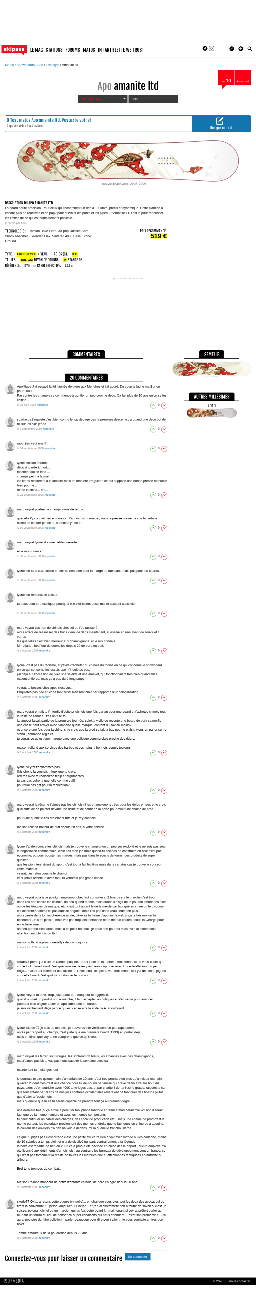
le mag (36, 50)
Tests (134, 99)
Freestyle (53, 65)
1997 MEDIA (15, 1281)
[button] (241, 48)
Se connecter (137, 1257)
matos (89, 50)
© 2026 (218, 1281)
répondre (42, 404)
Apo (40, 65)
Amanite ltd (70, 65)
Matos (10, 65)
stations (54, 50)
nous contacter (239, 1281)
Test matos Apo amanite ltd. (35, 120)
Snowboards (26, 65)
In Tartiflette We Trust (121, 50)
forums (73, 50)
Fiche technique (103, 99)
